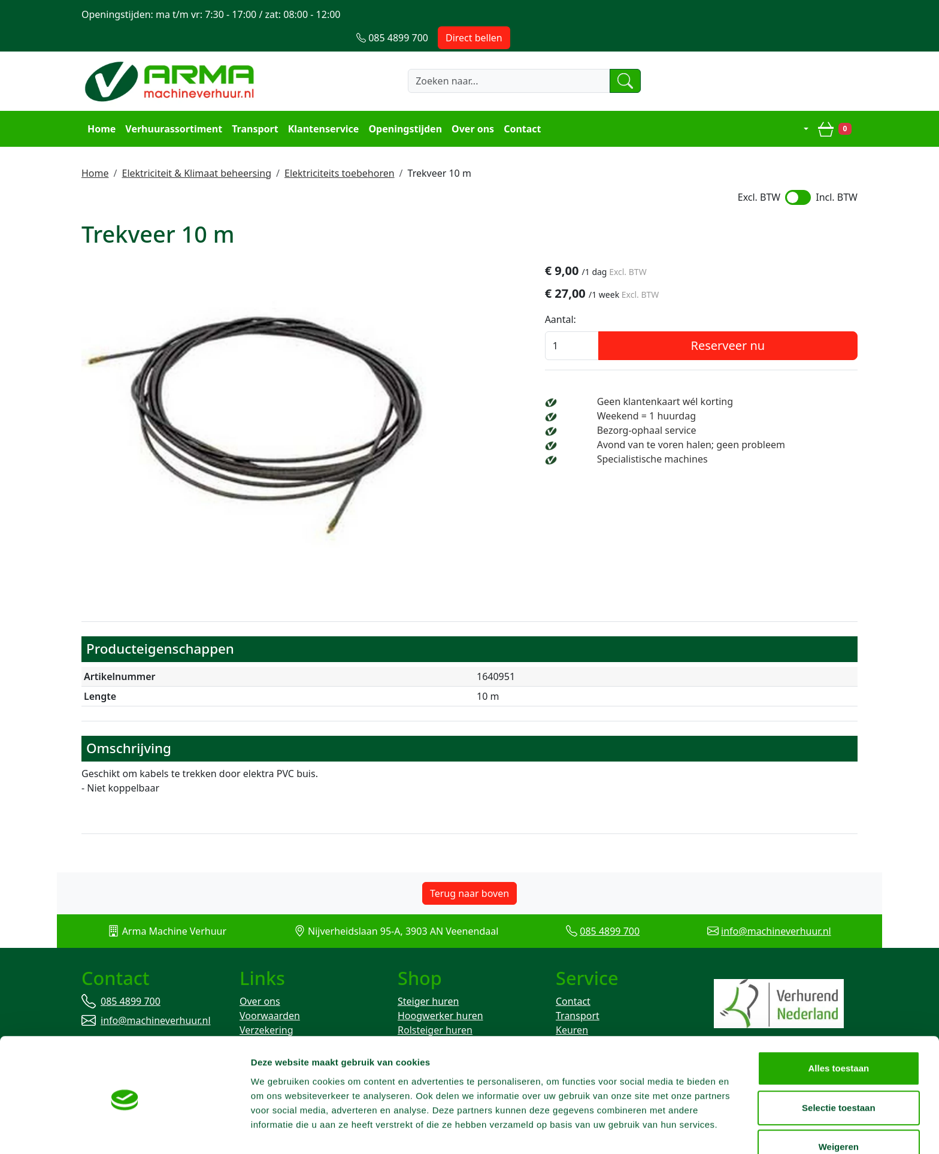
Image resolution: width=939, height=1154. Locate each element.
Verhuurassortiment (172, 105)
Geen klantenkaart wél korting (718, 379)
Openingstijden (404, 105)
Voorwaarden (270, 994)
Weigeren (839, 1115)
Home (100, 105)
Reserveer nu (760, 323)
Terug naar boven (469, 870)
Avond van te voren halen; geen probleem (744, 422)
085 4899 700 (610, 908)
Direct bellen (821, 14)
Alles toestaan (839, 1036)
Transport (254, 105)
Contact (521, 105)
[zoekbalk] (484, 58)
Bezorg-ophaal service (699, 408)
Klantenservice (322, 105)
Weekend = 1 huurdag (699, 393)
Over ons (471, 105)
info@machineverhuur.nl (776, 908)
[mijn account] (798, 105)
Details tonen (647, 1130)
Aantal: (624, 297)
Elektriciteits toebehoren (339, 149)
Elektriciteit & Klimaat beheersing (196, 149)
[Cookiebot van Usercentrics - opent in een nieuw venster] (77, 1131)
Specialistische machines (705, 436)
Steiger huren (428, 979)
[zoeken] (603, 58)
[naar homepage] (171, 58)
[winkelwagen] (836, 105)
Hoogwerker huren (440, 994)
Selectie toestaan (839, 1076)
